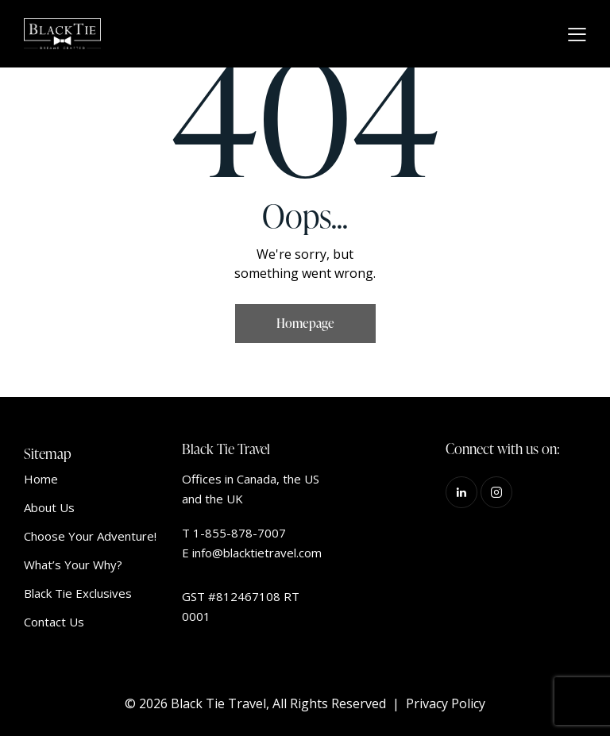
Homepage (305, 323)
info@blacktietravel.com (257, 553)
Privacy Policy (445, 703)
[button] (577, 34)
